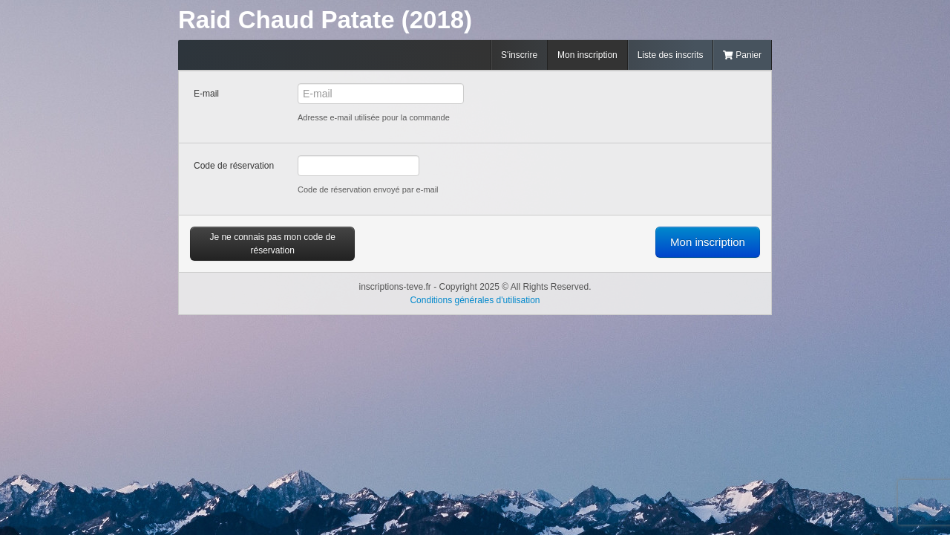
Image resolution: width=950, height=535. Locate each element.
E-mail (206, 93)
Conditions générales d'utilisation (475, 300)
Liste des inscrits (671, 55)
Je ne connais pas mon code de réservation (272, 244)
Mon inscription (587, 55)
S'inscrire (519, 55)
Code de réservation (234, 165)
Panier (742, 55)
